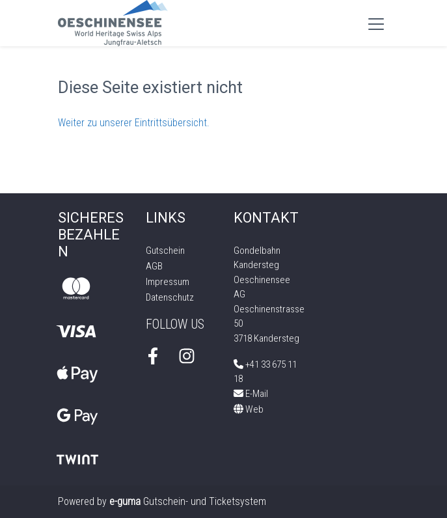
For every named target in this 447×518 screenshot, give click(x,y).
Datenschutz (170, 297)
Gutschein (165, 250)
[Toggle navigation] (376, 23)
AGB (154, 266)
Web (249, 409)
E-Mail (251, 394)
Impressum (167, 282)
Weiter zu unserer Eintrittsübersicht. (134, 122)
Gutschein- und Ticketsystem (187, 501)
